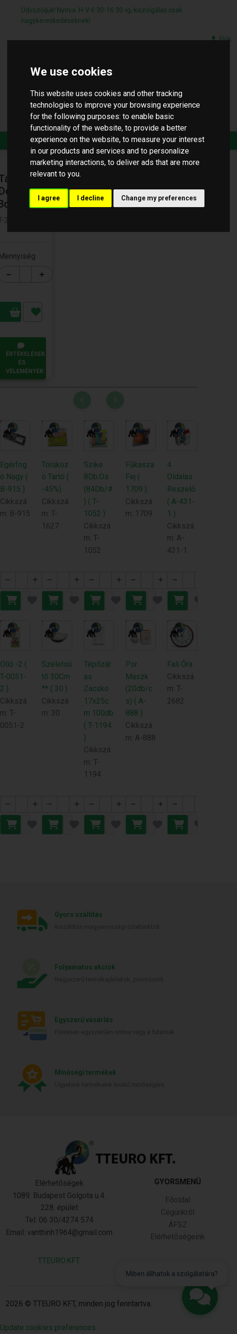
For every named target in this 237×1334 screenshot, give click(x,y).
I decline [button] (90, 198)
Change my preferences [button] (159, 198)
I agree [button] (49, 198)
